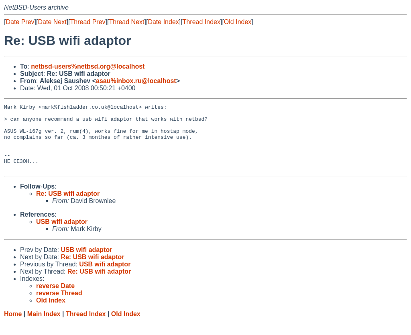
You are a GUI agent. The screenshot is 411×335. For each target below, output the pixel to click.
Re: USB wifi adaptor (68, 206)
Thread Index (201, 21)
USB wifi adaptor (61, 234)
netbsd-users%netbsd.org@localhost (87, 66)
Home (13, 327)
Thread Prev (88, 21)
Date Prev (20, 21)
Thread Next (126, 21)
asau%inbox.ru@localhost (136, 80)
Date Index (163, 21)
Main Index (44, 327)
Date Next (52, 21)
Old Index (237, 21)
